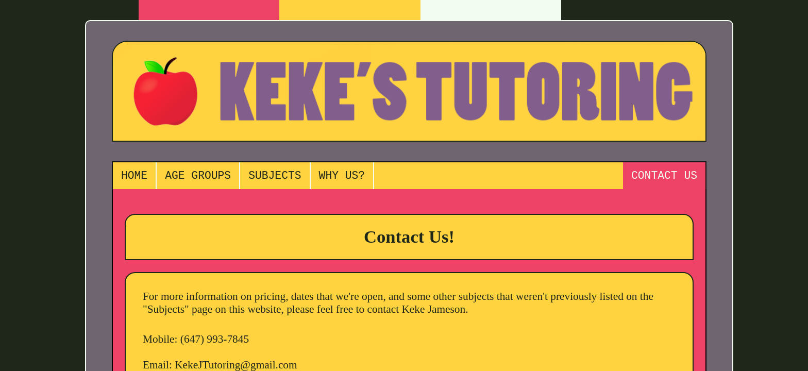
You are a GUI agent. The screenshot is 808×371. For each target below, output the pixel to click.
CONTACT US (664, 177)
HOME (134, 177)
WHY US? (342, 177)
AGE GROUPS (198, 177)
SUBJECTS (274, 177)
